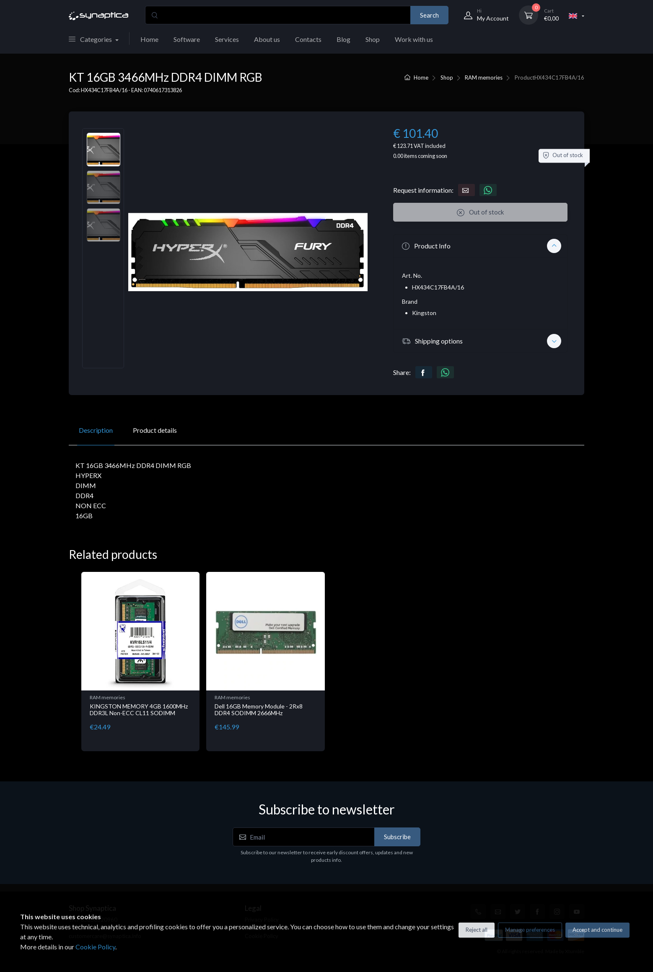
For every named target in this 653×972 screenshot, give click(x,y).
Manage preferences (530, 929)
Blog (343, 39)
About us (267, 39)
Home (149, 39)
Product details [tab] (155, 430)
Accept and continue (597, 929)
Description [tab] (96, 430)
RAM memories (484, 77)
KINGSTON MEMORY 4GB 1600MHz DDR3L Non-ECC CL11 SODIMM (139, 710)
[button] (480, 246)
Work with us (414, 39)
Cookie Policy (95, 947)
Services (227, 39)
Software (187, 39)
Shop (372, 39)
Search (429, 15)
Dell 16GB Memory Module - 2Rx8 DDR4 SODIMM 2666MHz (259, 710)
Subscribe (397, 836)
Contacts (308, 39)
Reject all (476, 929)
